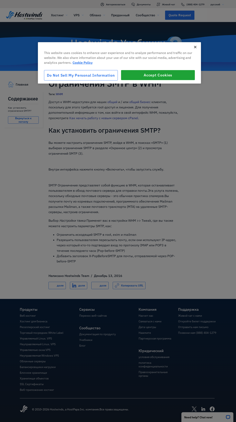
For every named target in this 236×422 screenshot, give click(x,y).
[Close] (195, 47)
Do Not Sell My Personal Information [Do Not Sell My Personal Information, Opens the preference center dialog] (81, 75)
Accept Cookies (158, 75)
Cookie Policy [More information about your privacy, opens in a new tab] (83, 63)
